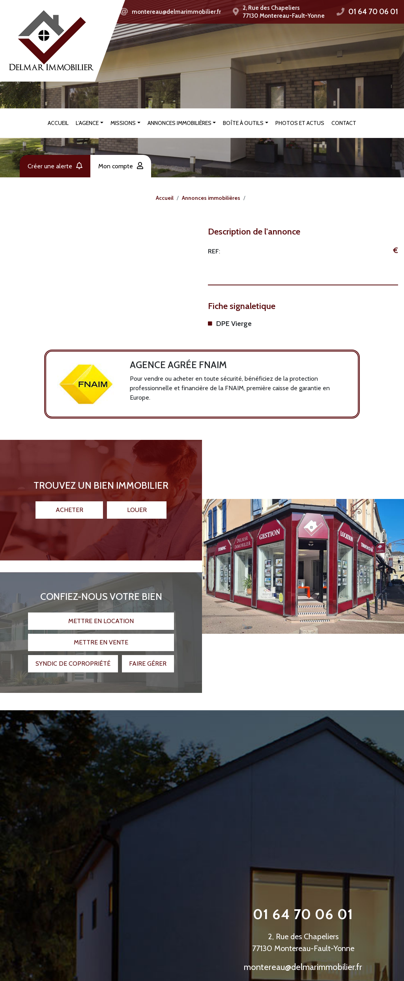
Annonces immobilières (179, 123)
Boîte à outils (243, 123)
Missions (123, 123)
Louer (137, 504)
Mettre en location (101, 615)
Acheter (69, 504)
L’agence (87, 123)
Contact (343, 123)
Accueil (58, 123)
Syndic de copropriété (73, 657)
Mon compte (120, 166)
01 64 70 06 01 (373, 11)
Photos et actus (299, 123)
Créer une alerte (55, 166)
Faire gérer (147, 657)
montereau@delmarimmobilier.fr (176, 11)
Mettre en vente (101, 636)
